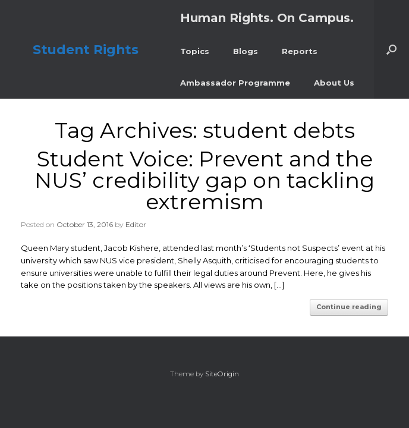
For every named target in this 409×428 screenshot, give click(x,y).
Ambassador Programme (235, 82)
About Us (334, 82)
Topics (194, 51)
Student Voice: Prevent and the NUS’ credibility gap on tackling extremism (204, 180)
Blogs (245, 51)
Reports (299, 51)
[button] (391, 49)
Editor (135, 224)
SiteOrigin (222, 374)
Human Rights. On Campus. (267, 18)
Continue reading (349, 307)
